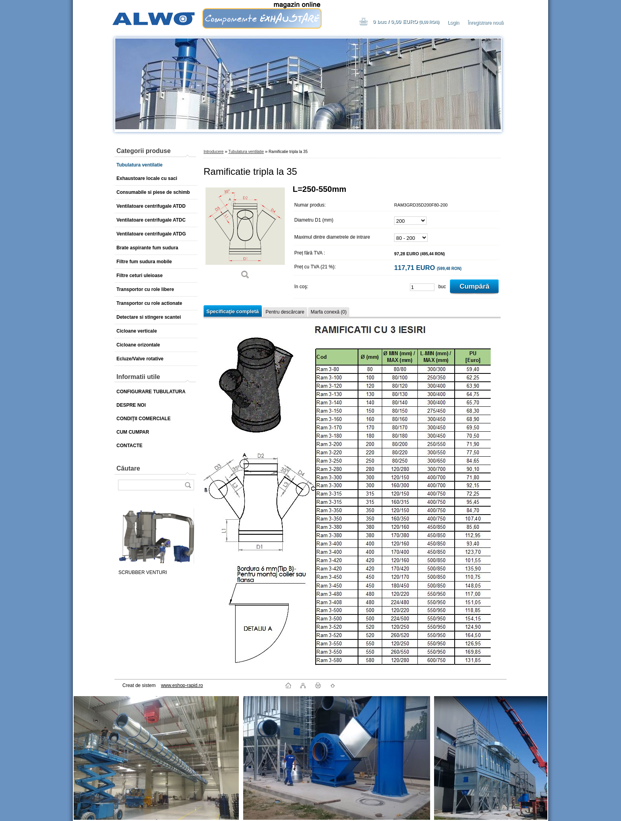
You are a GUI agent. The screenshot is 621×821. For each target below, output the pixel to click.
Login (453, 22)
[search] (188, 485)
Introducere (214, 151)
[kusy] (422, 287)
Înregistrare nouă (485, 22)
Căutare (128, 468)
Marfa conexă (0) (329, 312)
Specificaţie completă (232, 311)
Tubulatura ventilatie (246, 151)
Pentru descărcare (284, 312)
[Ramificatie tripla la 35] (245, 235)
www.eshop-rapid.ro (182, 685)
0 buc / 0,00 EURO (406, 22)
